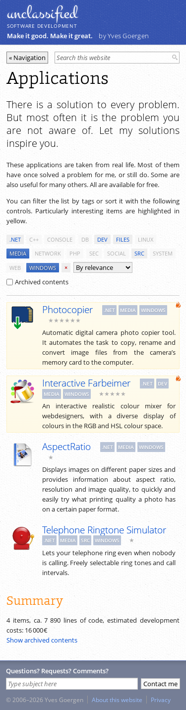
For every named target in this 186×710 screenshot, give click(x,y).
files (122, 239)
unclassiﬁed (42, 13)
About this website (117, 700)
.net (15, 239)
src (139, 253)
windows (42, 267)
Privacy (161, 700)
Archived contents (37, 281)
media (17, 253)
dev (102, 239)
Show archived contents (41, 640)
